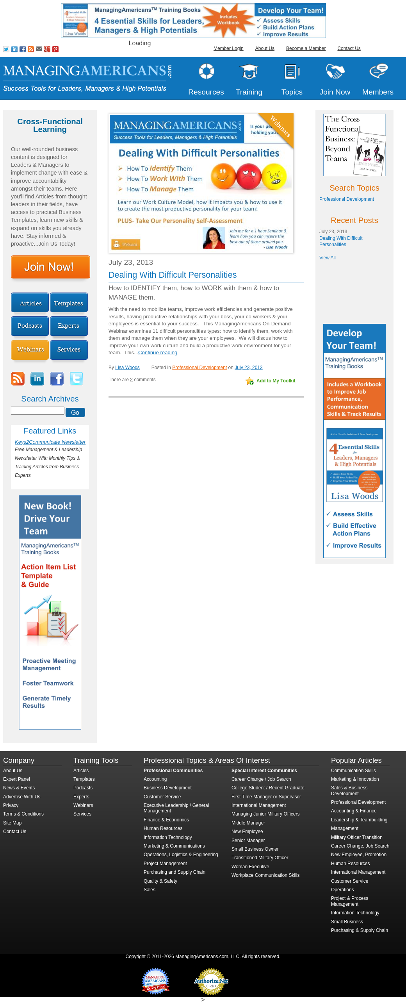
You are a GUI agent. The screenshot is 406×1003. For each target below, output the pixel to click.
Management (344, 828)
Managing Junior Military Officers (265, 814)
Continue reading (157, 352)
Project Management (165, 863)
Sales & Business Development (349, 790)
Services (82, 814)
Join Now (335, 92)
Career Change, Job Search (360, 846)
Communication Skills (353, 770)
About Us (264, 48)
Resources (206, 92)
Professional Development (199, 367)
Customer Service (162, 797)
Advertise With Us (21, 797)
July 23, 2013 (248, 367)
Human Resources (163, 828)
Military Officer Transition (357, 837)
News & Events (19, 788)
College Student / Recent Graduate (267, 788)
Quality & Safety (160, 881)
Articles (81, 770)
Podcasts (83, 788)
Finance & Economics (166, 820)
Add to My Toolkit (276, 381)
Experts (81, 797)
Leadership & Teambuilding (359, 820)
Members (378, 92)
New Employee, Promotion (358, 854)
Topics (292, 92)
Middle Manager (248, 823)
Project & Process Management (349, 901)
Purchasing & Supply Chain (359, 930)
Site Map (12, 823)
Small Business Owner (255, 849)
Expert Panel (16, 779)
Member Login (229, 48)
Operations (342, 889)
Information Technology (168, 837)
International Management (258, 805)
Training (249, 92)
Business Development (168, 788)
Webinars (83, 805)
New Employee (247, 831)
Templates (84, 779)
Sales (149, 889)
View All (327, 258)
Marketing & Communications (174, 846)
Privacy (10, 805)
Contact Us (348, 48)
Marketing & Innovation (355, 779)
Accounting (155, 779)
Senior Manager (248, 840)
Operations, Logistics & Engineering (181, 854)
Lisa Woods (127, 367)
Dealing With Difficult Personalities (173, 275)
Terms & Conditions (23, 814)
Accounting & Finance (354, 811)
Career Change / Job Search (261, 779)
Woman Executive (250, 866)
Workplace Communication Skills (265, 875)
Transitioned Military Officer (259, 857)
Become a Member (306, 48)
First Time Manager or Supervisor (266, 797)
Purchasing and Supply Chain (174, 872)
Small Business (347, 921)
